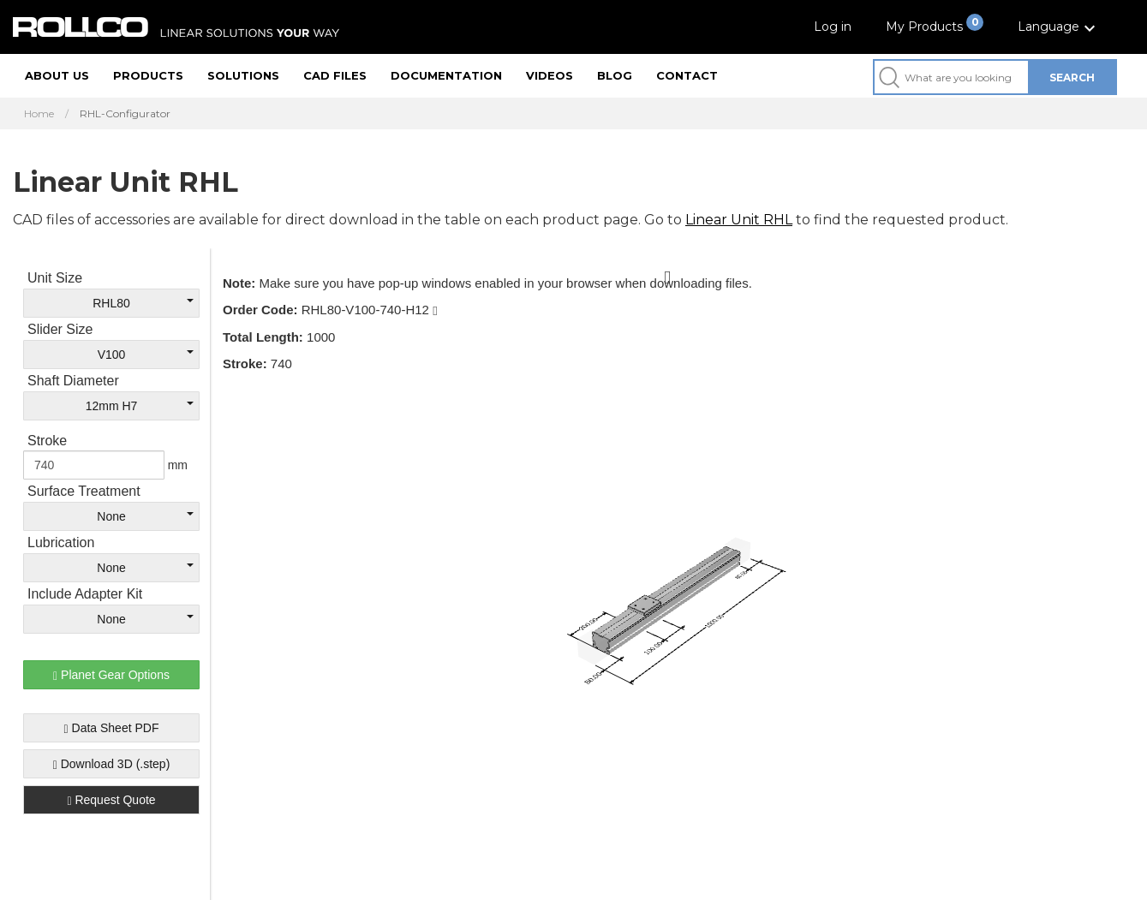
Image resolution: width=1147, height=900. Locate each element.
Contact (687, 75)
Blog (614, 75)
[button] (1059, 27)
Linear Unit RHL (738, 220)
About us (57, 75)
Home (39, 114)
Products (148, 75)
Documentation (446, 75)
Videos (549, 75)
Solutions (243, 75)
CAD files (335, 75)
